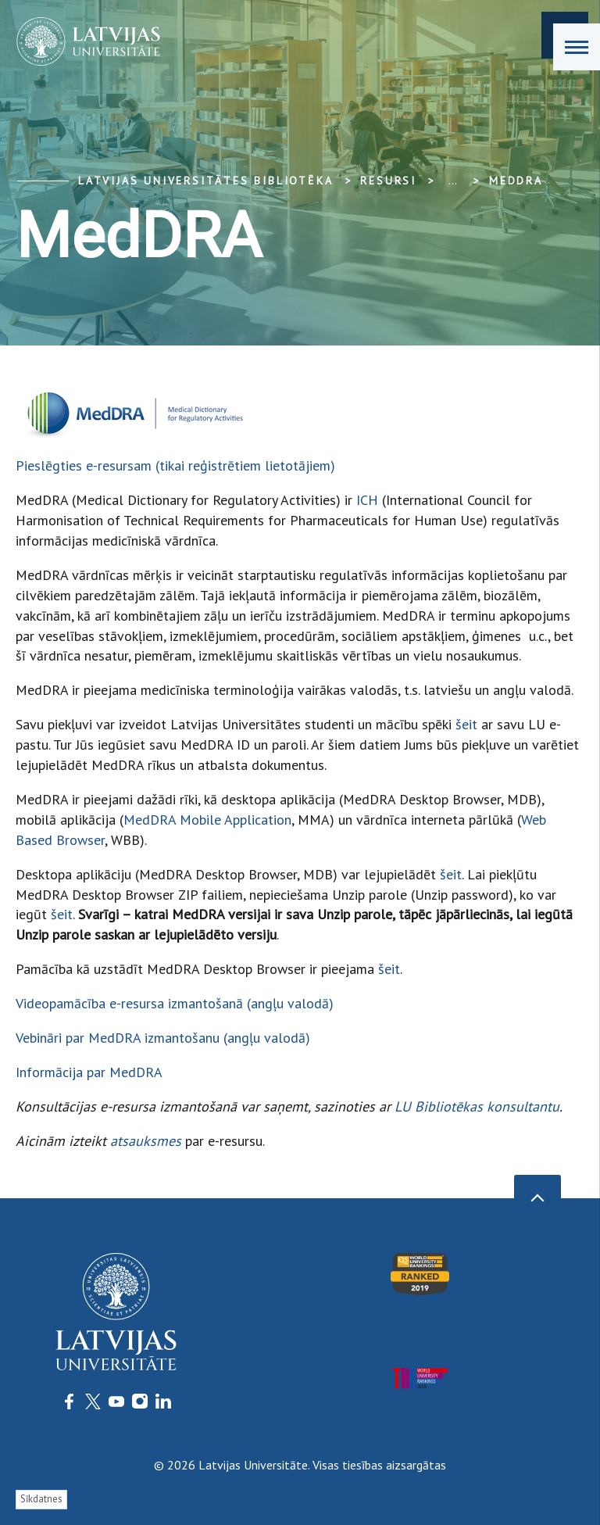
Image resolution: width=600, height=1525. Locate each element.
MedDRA (516, 181)
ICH (367, 500)
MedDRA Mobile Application (207, 820)
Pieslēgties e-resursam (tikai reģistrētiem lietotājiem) (175, 465)
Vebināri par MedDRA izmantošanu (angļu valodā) (163, 1038)
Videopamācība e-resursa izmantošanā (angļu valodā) (175, 1003)
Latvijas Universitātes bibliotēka (205, 181)
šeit (466, 724)
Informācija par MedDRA (89, 1072)
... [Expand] (452, 181)
